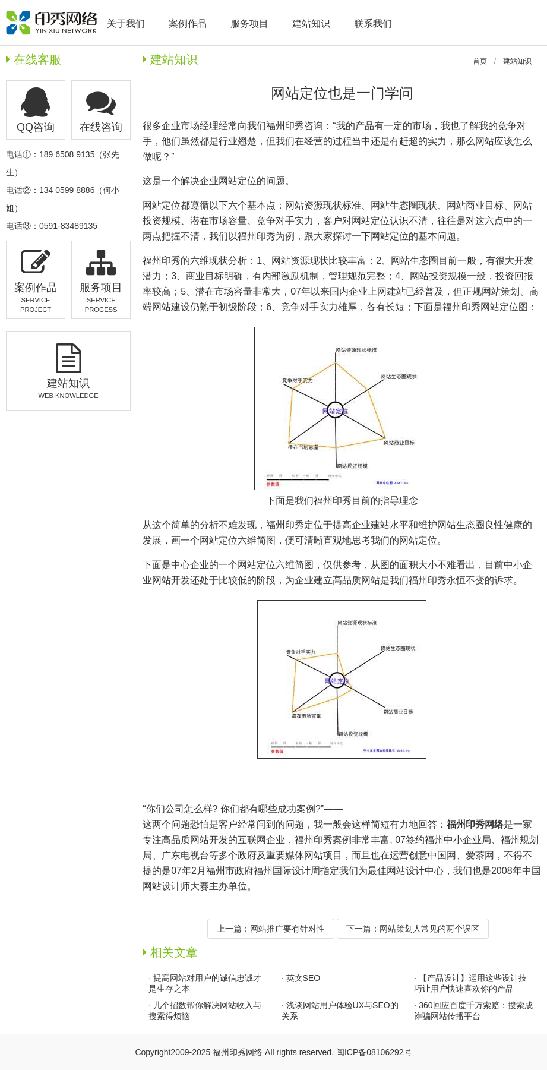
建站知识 (517, 61)
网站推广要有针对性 (287, 928)
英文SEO (303, 978)
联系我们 (373, 23)
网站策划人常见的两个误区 (429, 928)
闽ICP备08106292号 (374, 1052)
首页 (480, 61)
